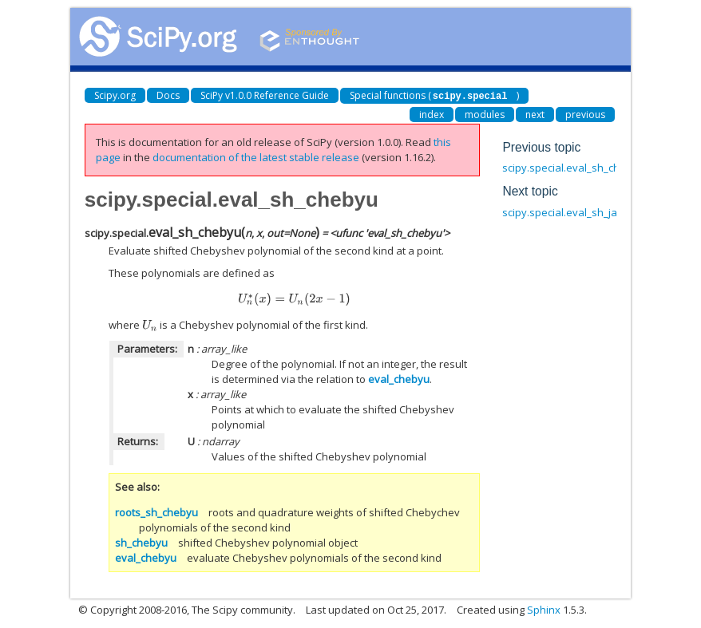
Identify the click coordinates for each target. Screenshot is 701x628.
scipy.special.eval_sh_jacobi (569, 211)
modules (485, 113)
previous (585, 113)
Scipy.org (115, 95)
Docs (168, 95)
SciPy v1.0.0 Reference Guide (264, 95)
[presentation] (294, 298)
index (431, 113)
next (535, 113)
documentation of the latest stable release (255, 156)
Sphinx (543, 609)
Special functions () (435, 95)
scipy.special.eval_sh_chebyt (571, 167)
